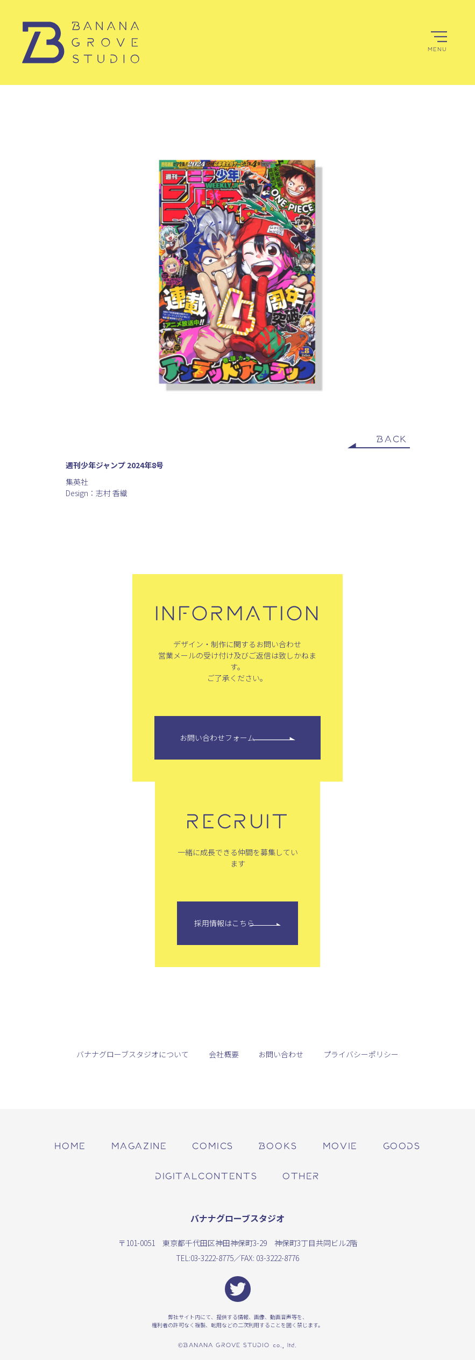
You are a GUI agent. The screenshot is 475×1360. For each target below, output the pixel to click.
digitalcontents (206, 1175)
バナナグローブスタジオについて (132, 1054)
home (70, 1145)
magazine (139, 1145)
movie (340, 1145)
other (301, 1175)
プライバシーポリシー (361, 1054)
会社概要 (224, 1054)
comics (212, 1145)
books (278, 1145)
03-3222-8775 (211, 1257)
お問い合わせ (280, 1054)
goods (402, 1145)
